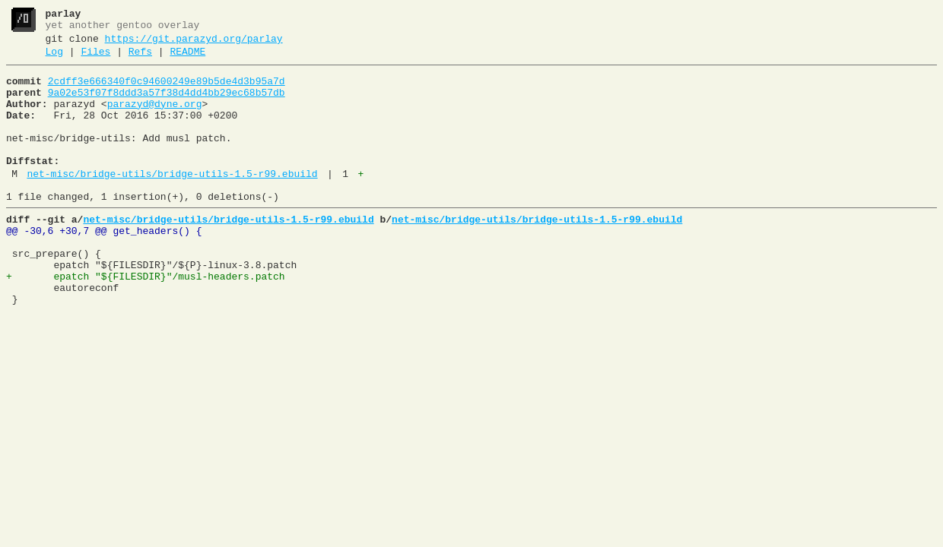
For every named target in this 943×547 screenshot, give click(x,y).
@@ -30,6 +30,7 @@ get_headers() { (104, 265)
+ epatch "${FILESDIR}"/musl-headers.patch (145, 320)
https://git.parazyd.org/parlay (194, 43)
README (187, 58)
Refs (140, 58)
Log (54, 58)
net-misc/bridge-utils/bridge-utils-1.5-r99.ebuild (172, 201)
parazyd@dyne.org (154, 118)
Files (95, 58)
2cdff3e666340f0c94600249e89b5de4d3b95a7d (166, 90)
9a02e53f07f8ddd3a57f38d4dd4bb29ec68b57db (166, 104)
